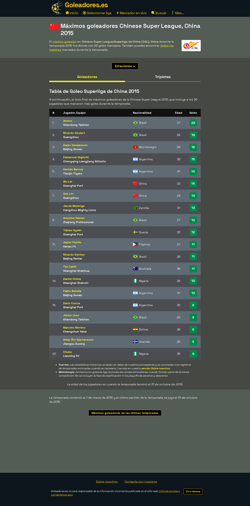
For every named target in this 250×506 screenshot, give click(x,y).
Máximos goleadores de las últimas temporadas (125, 413)
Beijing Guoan (72, 149)
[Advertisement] (125, 449)
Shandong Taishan (76, 125)
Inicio (72, 13)
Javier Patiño (72, 242)
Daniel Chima (72, 279)
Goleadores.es (86, 5)
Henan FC (69, 246)
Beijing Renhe (72, 258)
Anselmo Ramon (74, 218)
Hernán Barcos (73, 169)
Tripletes (163, 76)
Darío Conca (71, 303)
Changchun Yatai (75, 331)
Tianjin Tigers (72, 173)
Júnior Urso (71, 315)
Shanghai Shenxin (75, 283)
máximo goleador (64, 41)
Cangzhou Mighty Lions (79, 210)
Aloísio (67, 121)
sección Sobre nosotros (155, 368)
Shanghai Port (73, 185)
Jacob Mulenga (74, 206)
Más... (177, 13)
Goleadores (87, 76)
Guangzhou (71, 137)
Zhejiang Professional (78, 222)
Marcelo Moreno (74, 327)
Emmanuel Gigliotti (76, 157)
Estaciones (125, 66)
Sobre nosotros (107, 481)
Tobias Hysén (72, 230)
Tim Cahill (70, 266)
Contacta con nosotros (141, 481)
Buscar (158, 13)
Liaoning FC (71, 356)
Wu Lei (67, 181)
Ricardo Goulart (74, 133)
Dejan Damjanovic (75, 145)
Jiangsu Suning (74, 344)
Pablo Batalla (72, 291)
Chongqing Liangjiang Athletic (84, 161)
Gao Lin (68, 193)
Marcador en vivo (131, 13)
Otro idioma (193, 491)
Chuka (67, 352)
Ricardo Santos (74, 254)
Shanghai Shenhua (76, 271)
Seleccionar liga (97, 13)
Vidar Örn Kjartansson (78, 339)
